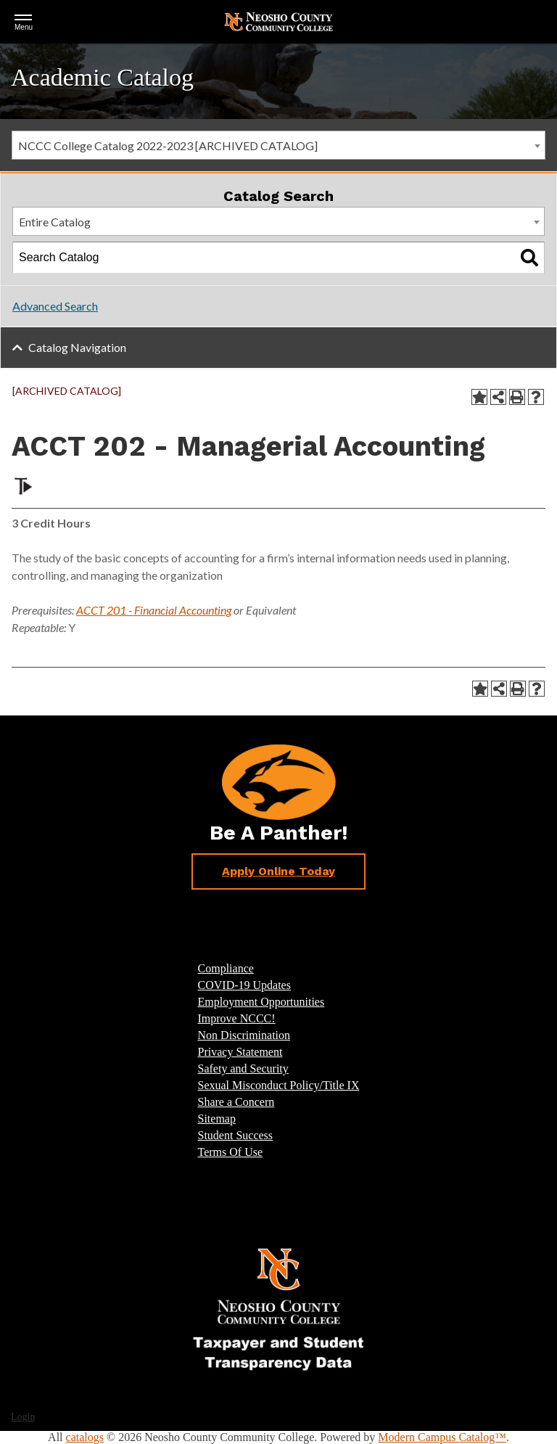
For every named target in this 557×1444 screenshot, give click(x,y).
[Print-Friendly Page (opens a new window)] (517, 397)
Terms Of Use (230, 1152)
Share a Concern (236, 1102)
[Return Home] (278, 21)
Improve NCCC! (237, 1018)
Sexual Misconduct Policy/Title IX (279, 1085)
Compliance (226, 968)
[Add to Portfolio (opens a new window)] (479, 397)
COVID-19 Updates (244, 985)
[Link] (278, 1308)
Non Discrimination (244, 1035)
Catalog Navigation (77, 347)
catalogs (85, 1437)
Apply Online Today (278, 871)
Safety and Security (243, 1068)
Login (23, 1416)
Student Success (235, 1135)
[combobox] (278, 145)
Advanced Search (55, 306)
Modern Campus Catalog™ (442, 1437)
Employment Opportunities (261, 1002)
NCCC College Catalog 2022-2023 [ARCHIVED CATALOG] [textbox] (168, 145)
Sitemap (217, 1118)
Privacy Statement (240, 1052)
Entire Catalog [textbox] (55, 222)
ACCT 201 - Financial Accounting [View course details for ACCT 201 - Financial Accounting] (153, 610)
